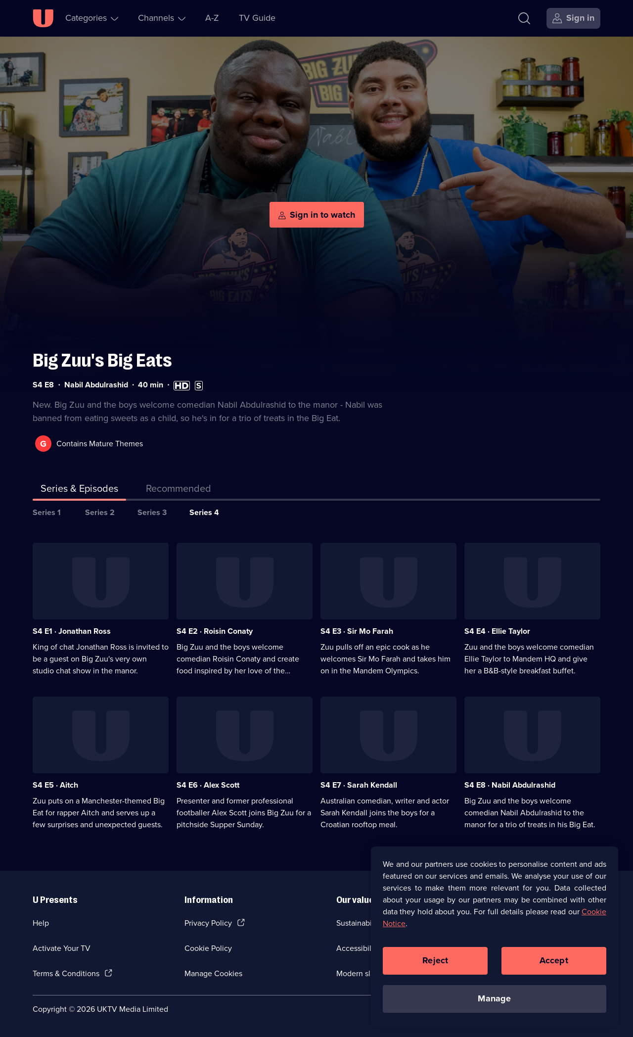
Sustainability (359, 923)
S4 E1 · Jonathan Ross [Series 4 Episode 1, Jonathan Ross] (72, 631)
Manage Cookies (213, 973)
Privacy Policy (208, 923)
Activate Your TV (61, 948)
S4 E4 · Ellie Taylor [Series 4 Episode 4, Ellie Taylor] (497, 631)
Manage (494, 999)
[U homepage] (43, 18)
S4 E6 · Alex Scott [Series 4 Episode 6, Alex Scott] (208, 785)
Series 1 (47, 512)
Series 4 (204, 512)
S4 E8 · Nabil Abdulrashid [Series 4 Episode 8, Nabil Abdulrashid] (509, 785)
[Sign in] (573, 18)
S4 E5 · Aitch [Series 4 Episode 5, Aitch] (55, 785)
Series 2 (100, 512)
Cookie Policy (208, 948)
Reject (435, 961)
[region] (494, 937)
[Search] (524, 18)
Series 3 (152, 512)
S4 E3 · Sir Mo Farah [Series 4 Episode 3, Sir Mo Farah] (356, 631)
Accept (554, 961)
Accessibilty (357, 948)
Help (41, 923)
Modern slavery (362, 973)
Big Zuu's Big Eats (102, 360)
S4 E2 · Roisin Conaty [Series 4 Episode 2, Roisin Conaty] (215, 631)
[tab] (178, 490)
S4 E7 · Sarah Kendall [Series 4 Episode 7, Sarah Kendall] (358, 785)
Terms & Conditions (66, 973)
